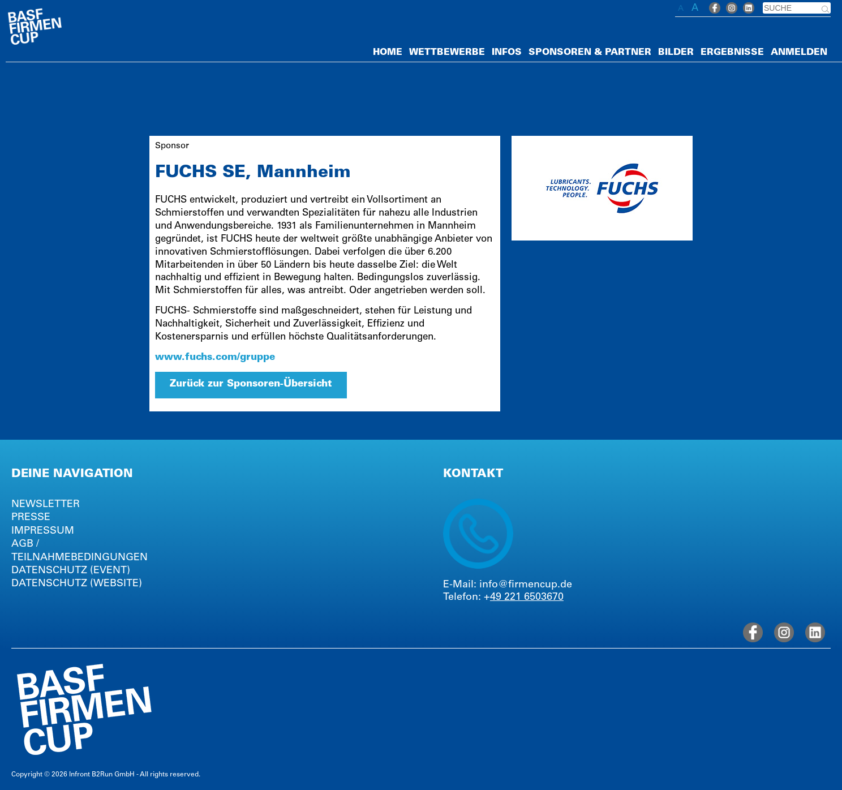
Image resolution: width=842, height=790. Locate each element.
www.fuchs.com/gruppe (215, 358)
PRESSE (30, 518)
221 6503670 (534, 597)
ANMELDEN (799, 52)
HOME (387, 52)
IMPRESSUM (42, 531)
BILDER (676, 52)
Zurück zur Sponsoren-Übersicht (251, 384)
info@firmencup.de (525, 585)
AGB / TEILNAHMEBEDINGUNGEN (79, 551)
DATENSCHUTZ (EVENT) (70, 571)
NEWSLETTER (45, 505)
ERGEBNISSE (732, 52)
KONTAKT (473, 474)
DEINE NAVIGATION (72, 474)
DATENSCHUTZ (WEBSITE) (76, 584)
